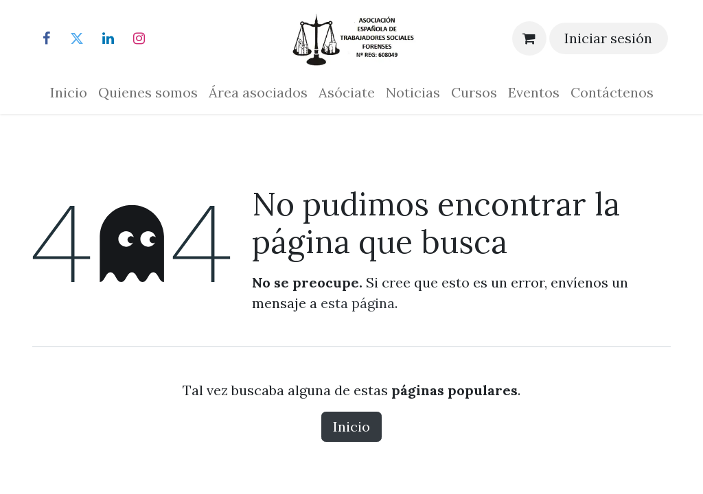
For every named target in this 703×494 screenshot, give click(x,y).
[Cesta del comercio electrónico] (529, 38)
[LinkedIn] (108, 38)
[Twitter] (77, 38)
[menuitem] (69, 92)
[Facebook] (46, 38)
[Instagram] (138, 38)
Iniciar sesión (608, 38)
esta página (358, 302)
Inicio (351, 426)
